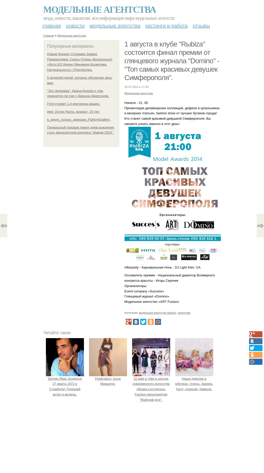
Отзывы (201, 25)
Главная (51, 25)
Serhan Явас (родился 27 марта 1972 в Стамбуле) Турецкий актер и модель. (65, 383)
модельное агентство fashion (157, 312)
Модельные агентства (99, 10)
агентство (184, 312)
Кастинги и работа (166, 25)
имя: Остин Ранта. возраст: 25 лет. (73, 112)
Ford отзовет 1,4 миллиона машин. (73, 104)
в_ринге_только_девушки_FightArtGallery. (79, 119)
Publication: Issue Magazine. (108, 378)
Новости (75, 25)
